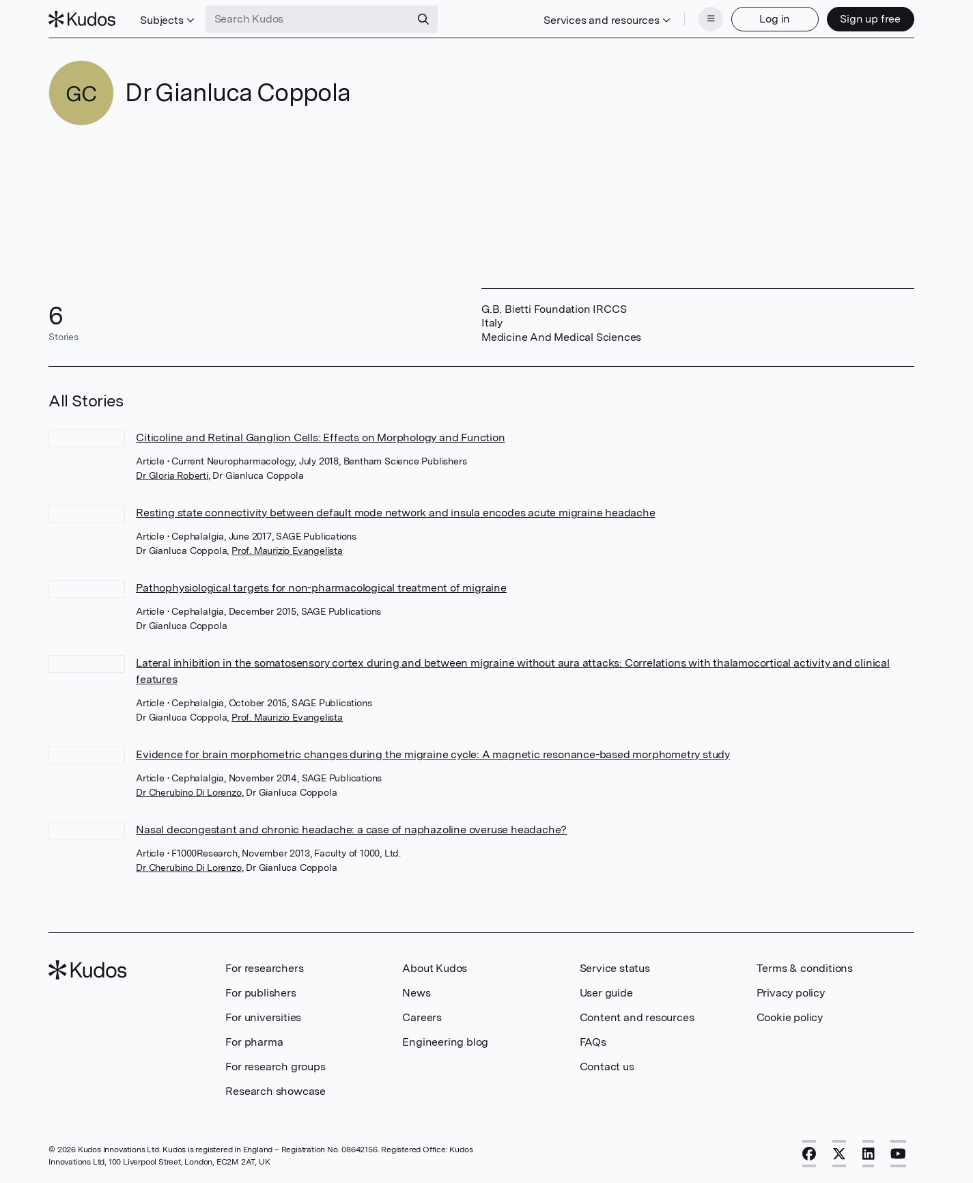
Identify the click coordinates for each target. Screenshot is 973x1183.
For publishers (260, 992)
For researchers (264, 968)
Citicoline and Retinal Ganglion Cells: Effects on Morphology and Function (320, 437)
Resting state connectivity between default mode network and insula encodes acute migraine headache (395, 512)
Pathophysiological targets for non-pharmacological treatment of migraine (321, 587)
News (416, 992)
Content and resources (637, 1017)
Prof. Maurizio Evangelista (287, 550)
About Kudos (434, 968)
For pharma (254, 1041)
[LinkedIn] (868, 1153)
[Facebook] (809, 1153)
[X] (839, 1153)
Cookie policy (790, 1017)
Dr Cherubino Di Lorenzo (188, 792)
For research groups (275, 1066)
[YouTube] (898, 1153)
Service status (615, 968)
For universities (263, 1017)
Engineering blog (445, 1041)
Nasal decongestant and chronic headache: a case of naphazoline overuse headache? (351, 829)
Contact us (607, 1066)
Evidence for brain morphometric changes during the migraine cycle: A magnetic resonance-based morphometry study (433, 754)
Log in (774, 18)
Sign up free (870, 18)
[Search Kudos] (308, 19)
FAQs (593, 1041)
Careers (422, 1017)
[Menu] (711, 19)
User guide (606, 992)
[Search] (423, 19)
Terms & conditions (805, 968)
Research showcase (275, 1091)
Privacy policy (791, 992)
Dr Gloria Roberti (172, 475)
